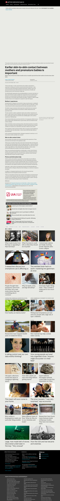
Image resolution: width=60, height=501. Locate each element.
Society (11, 6)
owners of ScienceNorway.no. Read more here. (20, 179)
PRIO (24, 488)
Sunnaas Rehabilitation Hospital (29, 499)
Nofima (8, 482)
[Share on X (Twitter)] (7, 207)
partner (37, 205)
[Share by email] (11, 207)
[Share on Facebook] (6, 207)
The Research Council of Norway (46, 475)
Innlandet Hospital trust (10, 465)
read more (9, 9)
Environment (16, 6)
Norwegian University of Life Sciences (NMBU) (31, 480)
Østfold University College (45, 496)
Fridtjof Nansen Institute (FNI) (11, 462)
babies (7, 205)
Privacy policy (7, 442)
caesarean (33, 205)
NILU (7, 479)
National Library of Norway (11, 474)
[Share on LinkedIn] (9, 207)
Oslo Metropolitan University (28, 486)
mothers (42, 205)
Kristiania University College (11, 470)
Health (7, 6)
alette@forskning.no (26, 437)
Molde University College (10, 473)
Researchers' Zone (32, 6)
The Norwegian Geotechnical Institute (46, 468)
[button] (51, 1)
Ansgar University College (11, 457)
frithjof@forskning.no (26, 440)
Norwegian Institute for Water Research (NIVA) (31, 463)
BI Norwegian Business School (11, 458)
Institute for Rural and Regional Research (13, 466)
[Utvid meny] (38, 6)
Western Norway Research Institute (46, 492)
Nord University (9, 483)
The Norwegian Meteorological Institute (47, 469)
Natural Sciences (23, 6)
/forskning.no (43, 436)
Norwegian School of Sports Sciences (29, 477)
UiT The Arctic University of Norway (46, 478)
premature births (25, 205)
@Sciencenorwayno (45, 434)
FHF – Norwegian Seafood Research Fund (13, 461)
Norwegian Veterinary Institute (28, 481)
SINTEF (25, 496)
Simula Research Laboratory (28, 495)
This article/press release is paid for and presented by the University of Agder (29, 170)
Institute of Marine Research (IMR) (12, 469)
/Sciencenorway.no (44, 432)
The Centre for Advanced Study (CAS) (46, 457)
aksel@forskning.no (32, 435)
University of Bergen (44, 483)
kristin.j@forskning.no (32, 444)
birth (20, 205)
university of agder (13, 205)
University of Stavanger (44, 488)
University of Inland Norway (45, 484)
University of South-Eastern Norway (46, 487)
